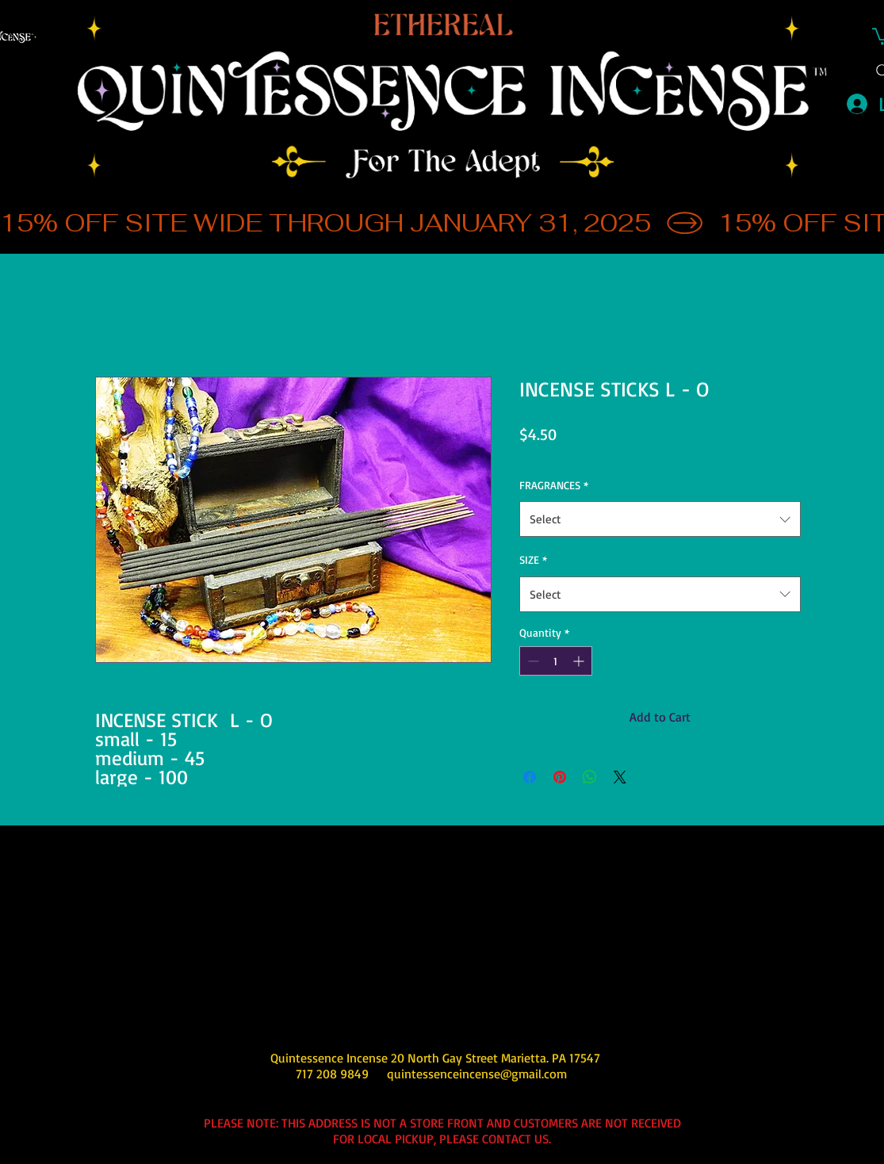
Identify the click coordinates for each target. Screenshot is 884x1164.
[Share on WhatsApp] (589, 777)
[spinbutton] (555, 661)
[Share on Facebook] (529, 777)
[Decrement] (531, 661)
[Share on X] (620, 777)
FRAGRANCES (553, 485)
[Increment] (580, 661)
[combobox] (660, 519)
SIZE (533, 559)
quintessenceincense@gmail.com (477, 1074)
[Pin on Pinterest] (559, 777)
